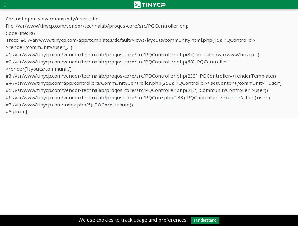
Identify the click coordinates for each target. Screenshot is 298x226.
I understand (205, 220)
